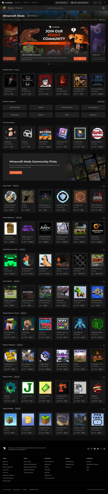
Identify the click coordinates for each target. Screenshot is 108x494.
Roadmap (47, 472)
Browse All (19, 8)
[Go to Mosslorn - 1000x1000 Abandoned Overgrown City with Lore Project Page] (80, 423)
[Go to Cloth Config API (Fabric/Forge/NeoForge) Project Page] (45, 391)
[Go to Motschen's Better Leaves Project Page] (97, 328)
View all (15, 186)
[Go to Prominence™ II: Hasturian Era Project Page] (97, 360)
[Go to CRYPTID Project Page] (62, 84)
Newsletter (47, 469)
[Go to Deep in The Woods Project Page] (28, 296)
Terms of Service (7, 489)
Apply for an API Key (29, 469)
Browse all (101, 101)
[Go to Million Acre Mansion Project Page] (45, 296)
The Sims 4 (6, 469)
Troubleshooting (69, 464)
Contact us (68, 467)
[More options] (104, 2)
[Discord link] (98, 449)
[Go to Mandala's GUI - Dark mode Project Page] (62, 328)
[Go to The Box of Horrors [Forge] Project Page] (45, 84)
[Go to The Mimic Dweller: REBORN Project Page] (80, 84)
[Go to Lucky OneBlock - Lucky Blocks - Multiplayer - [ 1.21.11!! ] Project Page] (28, 423)
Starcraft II (5, 472)
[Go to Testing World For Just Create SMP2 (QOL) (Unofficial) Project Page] (97, 296)
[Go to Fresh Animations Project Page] (10, 328)
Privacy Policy (16, 489)
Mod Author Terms (34, 489)
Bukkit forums (48, 475)
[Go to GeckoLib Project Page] (10, 391)
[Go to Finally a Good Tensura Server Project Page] (62, 232)
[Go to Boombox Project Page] (28, 137)
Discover (11, 8)
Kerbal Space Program (8, 475)
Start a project (27, 461)
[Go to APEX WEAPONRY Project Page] (45, 232)
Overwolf (88, 461)
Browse (18, 2)
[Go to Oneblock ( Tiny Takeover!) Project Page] (10, 423)
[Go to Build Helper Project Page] (97, 232)
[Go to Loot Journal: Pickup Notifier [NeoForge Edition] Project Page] (62, 137)
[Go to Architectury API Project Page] (62, 391)
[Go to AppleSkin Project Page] (97, 391)
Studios (35, 2)
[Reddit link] (104, 449)
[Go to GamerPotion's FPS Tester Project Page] (97, 423)
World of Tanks (7, 481)
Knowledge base (69, 461)
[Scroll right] (104, 186)
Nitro (87, 469)
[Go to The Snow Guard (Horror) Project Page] (10, 84)
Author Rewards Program (30, 467)
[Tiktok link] (92, 449)
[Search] (103, 8)
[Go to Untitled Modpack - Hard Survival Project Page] (80, 232)
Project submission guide (30, 464)
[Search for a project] (74, 8)
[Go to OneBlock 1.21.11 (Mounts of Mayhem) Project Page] (45, 423)
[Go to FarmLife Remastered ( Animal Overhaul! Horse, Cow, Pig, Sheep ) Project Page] (28, 264)
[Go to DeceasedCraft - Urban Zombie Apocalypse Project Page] (28, 360)
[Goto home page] (7, 3)
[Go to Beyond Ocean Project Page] (45, 137)
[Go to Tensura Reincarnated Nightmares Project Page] (97, 200)
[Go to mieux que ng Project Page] (10, 232)
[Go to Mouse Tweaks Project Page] (80, 391)
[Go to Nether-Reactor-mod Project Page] (45, 200)
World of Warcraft (7, 467)
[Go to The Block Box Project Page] (80, 137)
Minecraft (5, 464)
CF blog (47, 467)
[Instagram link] (88, 449)
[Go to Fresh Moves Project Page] (28, 328)
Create (27, 2)
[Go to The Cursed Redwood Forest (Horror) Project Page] (97, 84)
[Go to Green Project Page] (10, 264)
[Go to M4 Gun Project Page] (28, 200)
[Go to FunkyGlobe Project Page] (62, 296)
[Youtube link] (95, 449)
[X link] (101, 449)
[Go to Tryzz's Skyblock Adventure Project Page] (80, 296)
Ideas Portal (48, 464)
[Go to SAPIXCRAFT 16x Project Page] (97, 264)
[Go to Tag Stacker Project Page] (10, 137)
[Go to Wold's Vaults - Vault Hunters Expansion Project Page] (28, 232)
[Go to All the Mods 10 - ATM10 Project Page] (10, 360)
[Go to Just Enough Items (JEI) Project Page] (28, 391)
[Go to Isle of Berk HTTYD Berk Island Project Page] (62, 423)
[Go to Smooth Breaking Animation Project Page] (80, 264)
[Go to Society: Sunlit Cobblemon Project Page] (97, 137)
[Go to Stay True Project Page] (45, 328)
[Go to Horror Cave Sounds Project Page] (62, 264)
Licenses (25, 489)
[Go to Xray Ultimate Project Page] (80, 328)
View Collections (16, 172)
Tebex (87, 467)
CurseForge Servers (49, 478)
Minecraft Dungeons (8, 478)
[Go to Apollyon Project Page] (28, 84)
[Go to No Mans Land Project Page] (80, 200)
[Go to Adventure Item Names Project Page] (10, 200)
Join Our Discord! (49, 461)
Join (80, 58)
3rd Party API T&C (28, 472)
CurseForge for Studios (92, 464)
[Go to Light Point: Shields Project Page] (62, 200)
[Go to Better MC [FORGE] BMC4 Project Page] (62, 360)
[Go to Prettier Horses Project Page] (45, 264)
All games (5, 461)
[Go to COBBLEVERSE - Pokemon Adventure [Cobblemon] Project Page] (45, 360)
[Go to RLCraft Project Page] (80, 360)
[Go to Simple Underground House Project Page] (10, 296)
